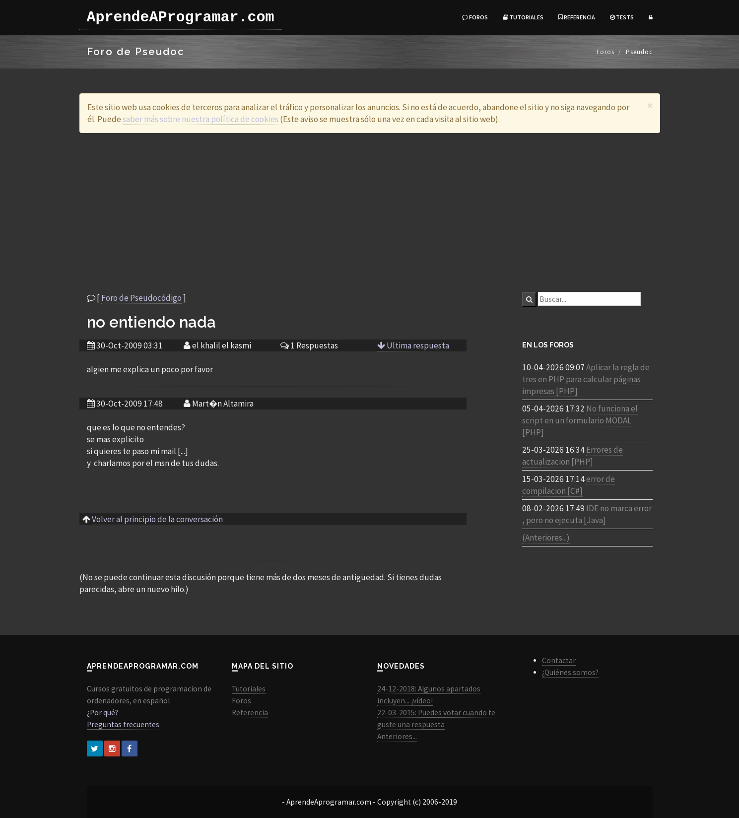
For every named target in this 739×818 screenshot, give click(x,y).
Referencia (576, 17)
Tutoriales (523, 17)
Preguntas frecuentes (123, 724)
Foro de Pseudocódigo (141, 297)
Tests (622, 17)
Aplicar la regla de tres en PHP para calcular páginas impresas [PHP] (586, 379)
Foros (475, 17)
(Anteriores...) (546, 537)
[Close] (650, 105)
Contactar (559, 660)
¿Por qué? (102, 712)
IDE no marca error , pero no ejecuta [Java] (587, 514)
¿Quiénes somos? (570, 672)
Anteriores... (397, 736)
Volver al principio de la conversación (157, 519)
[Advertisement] (369, 212)
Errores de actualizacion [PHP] (572, 455)
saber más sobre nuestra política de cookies (200, 119)
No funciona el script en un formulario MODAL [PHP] (580, 420)
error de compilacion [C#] (568, 485)
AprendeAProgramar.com (180, 17)
